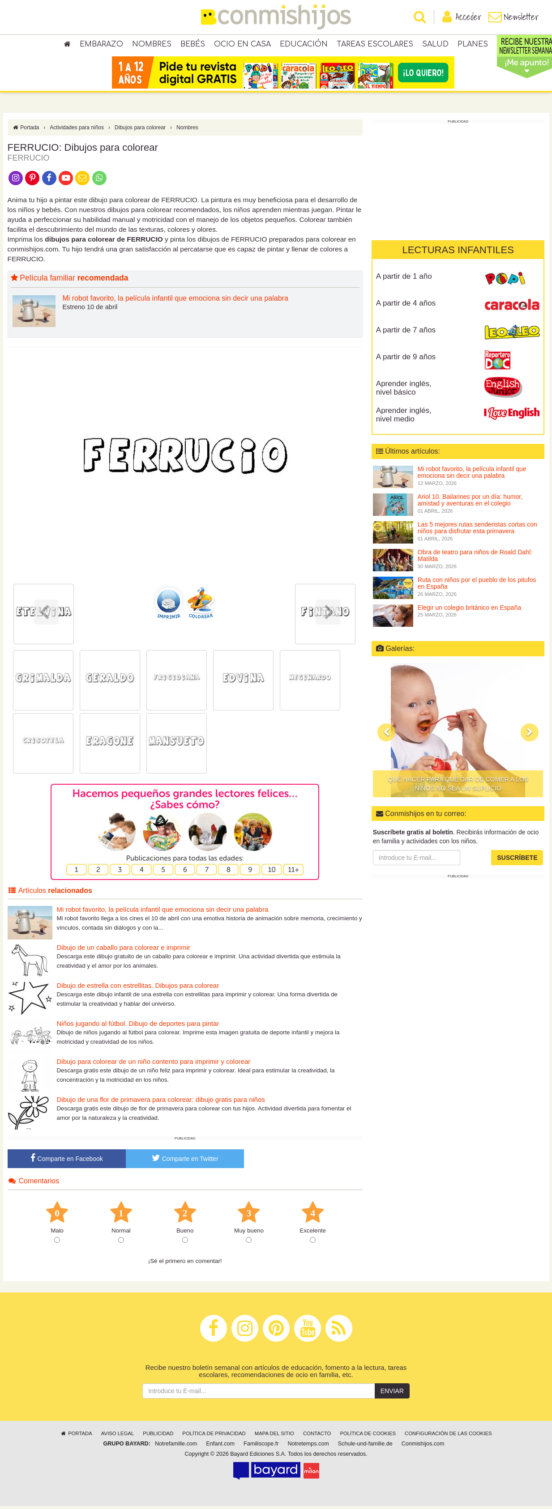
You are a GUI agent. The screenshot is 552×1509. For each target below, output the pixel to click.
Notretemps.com (308, 1447)
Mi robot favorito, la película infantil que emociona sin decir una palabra (175, 302)
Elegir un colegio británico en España (469, 611)
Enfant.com (220, 1447)
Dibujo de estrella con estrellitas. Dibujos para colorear (138, 989)
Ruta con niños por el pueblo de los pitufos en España (477, 587)
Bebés (192, 45)
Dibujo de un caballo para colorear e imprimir (123, 951)
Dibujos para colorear (140, 131)
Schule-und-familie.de (365, 1447)
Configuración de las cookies (448, 1437)
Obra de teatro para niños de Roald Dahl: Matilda (475, 559)
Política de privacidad (213, 1437)
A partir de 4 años (406, 306)
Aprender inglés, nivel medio (404, 418)
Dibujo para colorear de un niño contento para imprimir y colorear (154, 1065)
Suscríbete (517, 861)
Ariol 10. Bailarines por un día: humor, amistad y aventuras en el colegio (470, 503)
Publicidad (158, 1437)
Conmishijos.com (423, 1447)
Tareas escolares (375, 45)
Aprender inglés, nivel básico (404, 391)
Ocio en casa (242, 45)
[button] (386, 735)
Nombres (151, 45)
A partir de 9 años (406, 360)
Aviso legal (117, 1437)
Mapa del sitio (274, 1437)
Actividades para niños (77, 131)
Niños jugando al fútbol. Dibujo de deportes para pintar (138, 1027)
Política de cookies (368, 1437)
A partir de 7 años (406, 333)
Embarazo (101, 45)
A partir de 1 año (404, 280)
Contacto (317, 1437)
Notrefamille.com (176, 1447)
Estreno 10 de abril (90, 310)
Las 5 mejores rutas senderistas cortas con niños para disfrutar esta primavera (477, 531)
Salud (435, 45)
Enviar (392, 1394)
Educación (304, 45)
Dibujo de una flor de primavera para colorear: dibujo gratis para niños (161, 1103)
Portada (25, 131)
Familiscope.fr (261, 1447)
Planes (473, 45)
